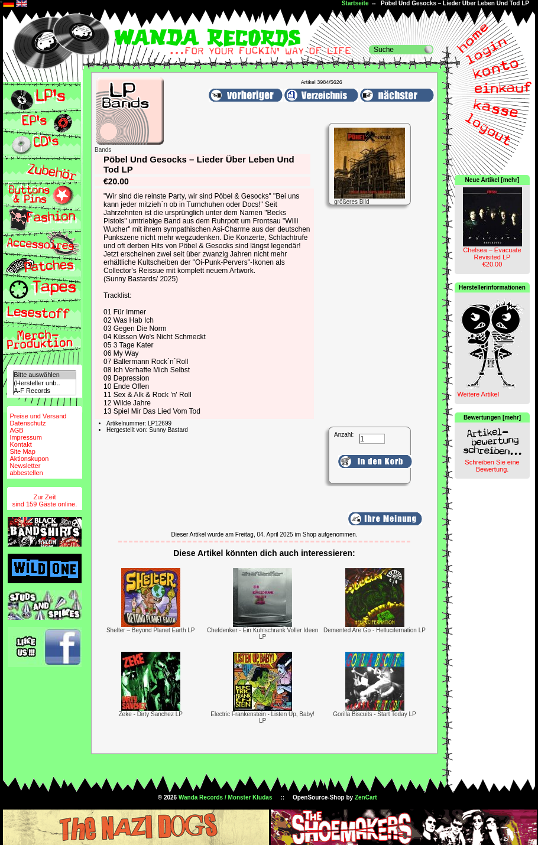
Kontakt (20, 444)
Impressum (25, 437)
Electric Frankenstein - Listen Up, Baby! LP (262, 717)
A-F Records (44, 391)
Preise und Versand (37, 416)
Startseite (355, 3)
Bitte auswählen (44, 375)
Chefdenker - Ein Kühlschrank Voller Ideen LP (262, 633)
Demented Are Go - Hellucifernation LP (374, 630)
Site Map (22, 451)
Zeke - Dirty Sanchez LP (151, 714)
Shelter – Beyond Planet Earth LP (150, 630)
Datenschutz (27, 423)
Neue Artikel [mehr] (492, 180)
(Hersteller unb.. (44, 383)
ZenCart (366, 797)
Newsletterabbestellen (26, 469)
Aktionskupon (28, 458)
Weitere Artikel (478, 394)
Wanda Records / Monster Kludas (226, 797)
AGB (16, 430)
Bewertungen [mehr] (492, 417)
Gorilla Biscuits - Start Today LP (374, 714)
